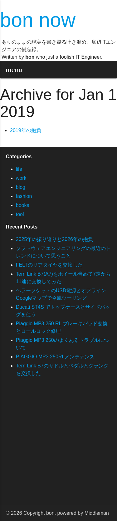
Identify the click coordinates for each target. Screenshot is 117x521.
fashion (24, 196)
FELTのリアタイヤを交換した (49, 265)
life (19, 169)
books (22, 205)
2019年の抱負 (25, 130)
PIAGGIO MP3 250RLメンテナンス (55, 356)
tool (20, 214)
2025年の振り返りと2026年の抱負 (54, 239)
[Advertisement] (58, 446)
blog (20, 187)
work (21, 178)
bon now (38, 20)
